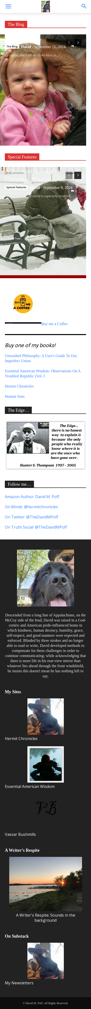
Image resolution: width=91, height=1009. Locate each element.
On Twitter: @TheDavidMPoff (31, 517)
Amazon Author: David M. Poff (32, 496)
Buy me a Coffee (36, 324)
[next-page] (77, 42)
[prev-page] (69, 42)
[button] (8, 6)
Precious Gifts (22, 38)
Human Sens (15, 396)
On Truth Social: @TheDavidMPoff (36, 527)
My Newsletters (34, 964)
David (26, 47)
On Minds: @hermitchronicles (31, 506)
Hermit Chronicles (19, 386)
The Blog (16, 24)
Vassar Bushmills (34, 815)
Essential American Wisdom (34, 767)
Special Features (22, 157)
